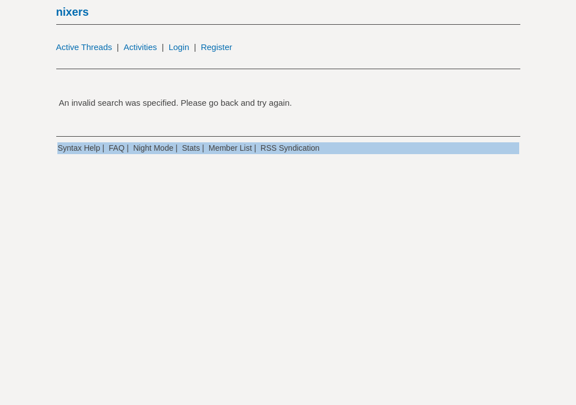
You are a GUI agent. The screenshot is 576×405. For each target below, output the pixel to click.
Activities (140, 47)
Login (179, 47)
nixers (72, 12)
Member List (230, 147)
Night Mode (153, 147)
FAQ (116, 147)
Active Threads (84, 47)
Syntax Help (79, 147)
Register (216, 47)
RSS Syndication (290, 147)
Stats (191, 147)
